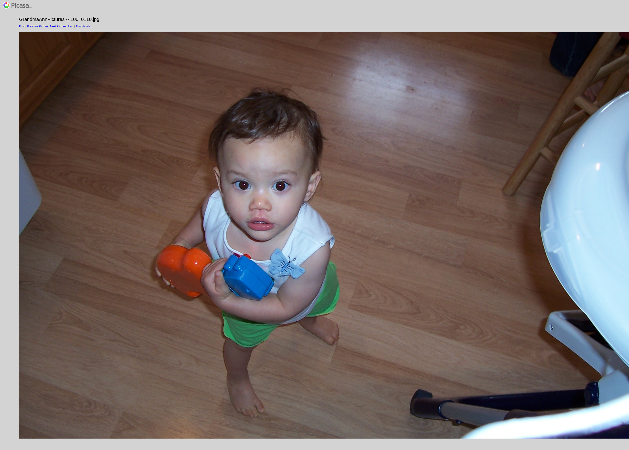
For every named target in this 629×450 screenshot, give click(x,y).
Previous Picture (37, 26)
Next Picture (58, 26)
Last (70, 26)
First (22, 26)
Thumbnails (83, 26)
